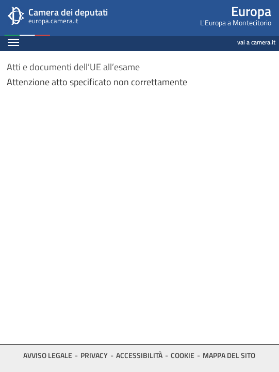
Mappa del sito (229, 355)
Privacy (94, 355)
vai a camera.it (256, 42)
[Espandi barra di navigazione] (13, 43)
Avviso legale (47, 355)
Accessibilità (139, 355)
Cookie (182, 355)
